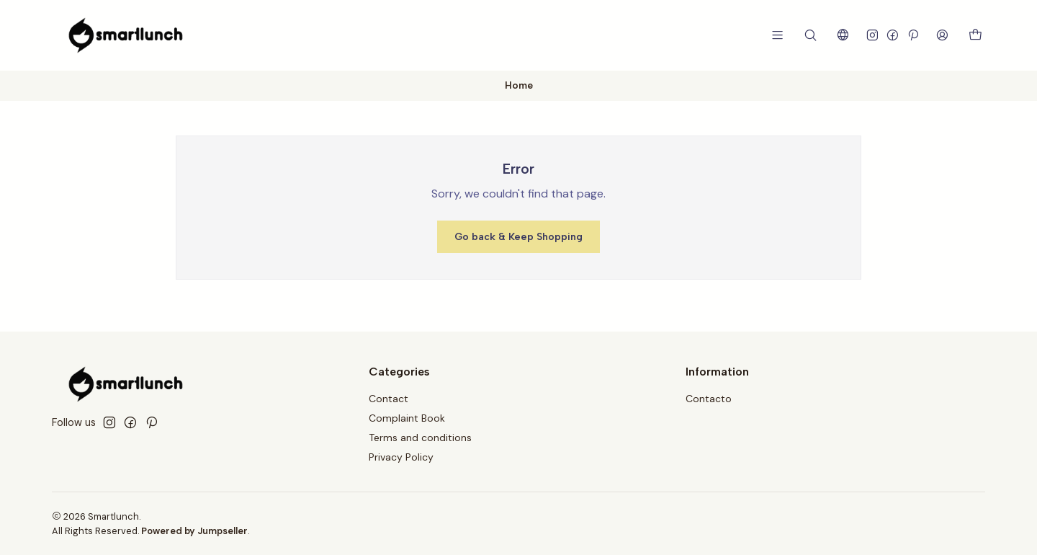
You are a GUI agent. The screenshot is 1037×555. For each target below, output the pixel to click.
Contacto (709, 398)
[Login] (942, 35)
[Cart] (975, 36)
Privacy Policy (401, 456)
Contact (388, 398)
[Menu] (777, 35)
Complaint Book (407, 418)
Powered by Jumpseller (194, 531)
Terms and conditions (420, 437)
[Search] (810, 35)
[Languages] (843, 35)
